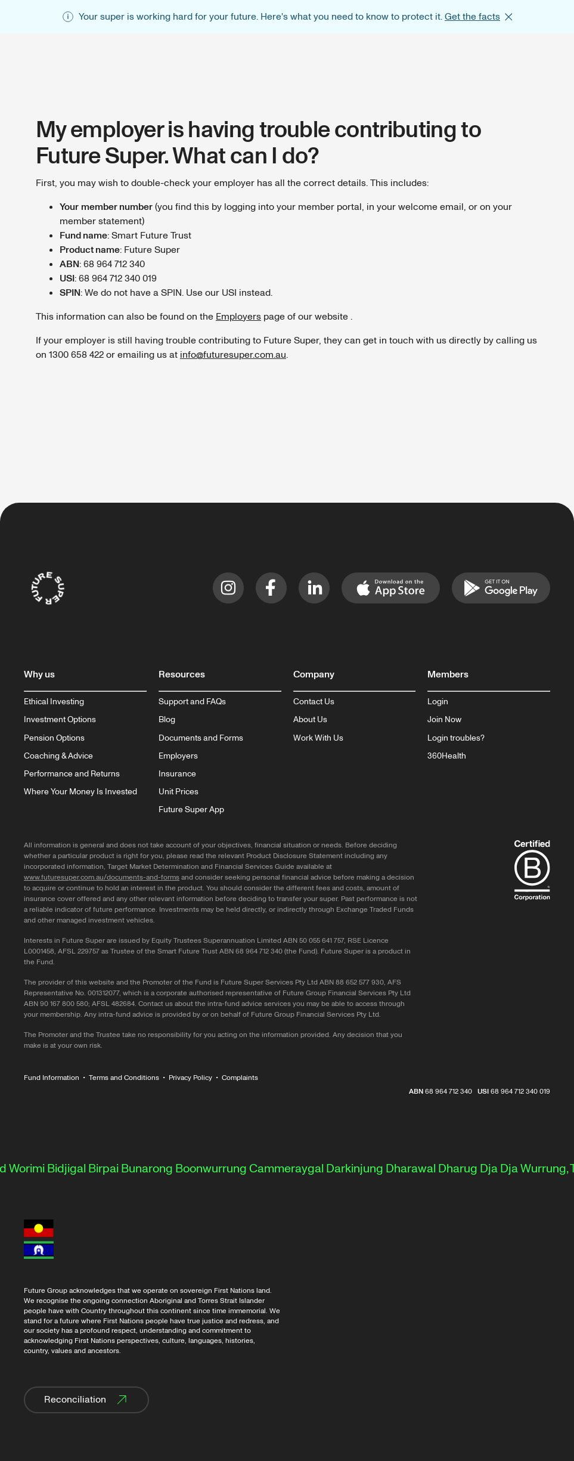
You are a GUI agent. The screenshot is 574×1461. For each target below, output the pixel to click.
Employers (238, 316)
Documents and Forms (201, 738)
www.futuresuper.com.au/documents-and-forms (101, 877)
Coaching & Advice (58, 756)
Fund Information (51, 1078)
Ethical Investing (54, 702)
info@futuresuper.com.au (233, 354)
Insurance (177, 774)
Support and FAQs (192, 702)
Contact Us (313, 702)
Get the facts (472, 16)
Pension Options (54, 738)
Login (437, 702)
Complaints (240, 1078)
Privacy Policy (190, 1078)
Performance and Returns (72, 774)
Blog (167, 719)
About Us (310, 719)
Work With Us (318, 738)
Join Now (444, 719)
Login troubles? (456, 738)
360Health (446, 756)
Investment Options (60, 719)
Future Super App (191, 809)
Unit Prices (178, 792)
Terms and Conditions (124, 1078)
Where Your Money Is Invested (80, 792)
